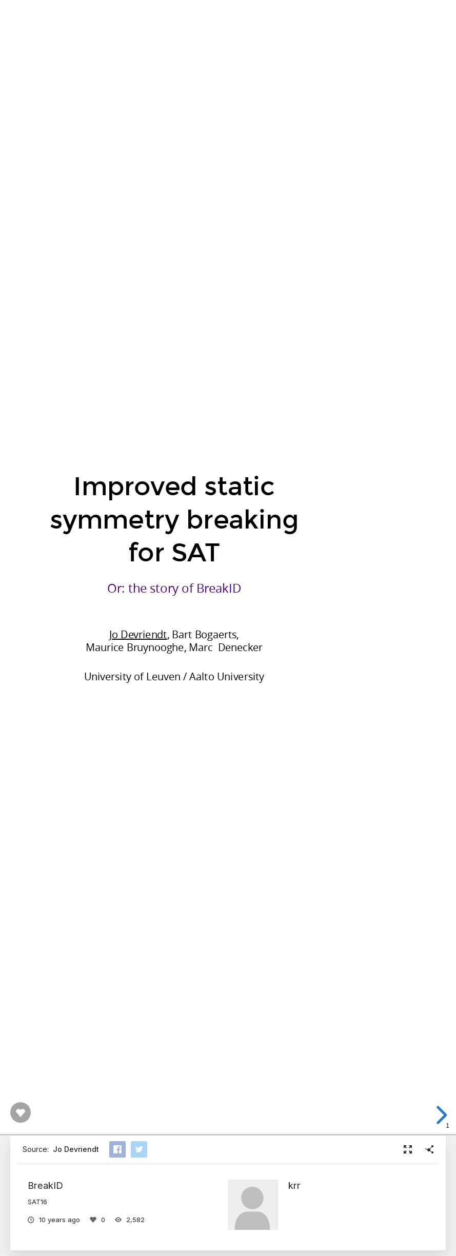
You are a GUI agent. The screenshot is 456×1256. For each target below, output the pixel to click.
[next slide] (440, 1115)
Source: (61, 1149)
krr (294, 1185)
